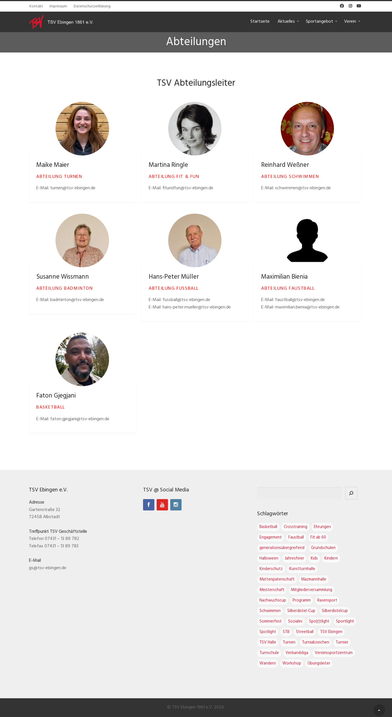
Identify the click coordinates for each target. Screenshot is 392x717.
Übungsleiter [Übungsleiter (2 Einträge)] (324, 663)
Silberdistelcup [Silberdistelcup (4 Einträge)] (340, 611)
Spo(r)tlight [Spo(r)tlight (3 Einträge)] (325, 621)
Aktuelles (286, 21)
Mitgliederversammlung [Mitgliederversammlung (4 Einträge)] (317, 590)
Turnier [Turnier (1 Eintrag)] (347, 642)
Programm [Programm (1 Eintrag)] (307, 600)
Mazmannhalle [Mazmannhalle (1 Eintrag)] (319, 579)
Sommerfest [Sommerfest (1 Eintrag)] (276, 621)
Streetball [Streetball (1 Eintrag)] (310, 632)
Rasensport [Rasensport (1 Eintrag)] (333, 600)
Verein (350, 21)
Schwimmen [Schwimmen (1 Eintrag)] (275, 611)
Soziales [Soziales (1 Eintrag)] (301, 621)
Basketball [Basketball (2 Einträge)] (274, 527)
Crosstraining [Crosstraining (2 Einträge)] (301, 527)
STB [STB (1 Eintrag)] (291, 632)
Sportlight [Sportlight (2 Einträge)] (351, 621)
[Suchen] (357, 493)
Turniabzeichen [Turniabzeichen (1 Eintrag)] (321, 642)
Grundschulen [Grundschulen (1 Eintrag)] (329, 548)
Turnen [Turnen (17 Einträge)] (294, 642)
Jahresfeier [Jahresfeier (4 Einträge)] (300, 558)
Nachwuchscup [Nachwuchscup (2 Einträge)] (278, 600)
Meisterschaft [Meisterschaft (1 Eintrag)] (277, 590)
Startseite (260, 21)
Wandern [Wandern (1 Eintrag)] (273, 663)
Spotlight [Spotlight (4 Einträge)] (273, 632)
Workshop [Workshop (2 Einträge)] (297, 663)
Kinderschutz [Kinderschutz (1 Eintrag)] (276, 569)
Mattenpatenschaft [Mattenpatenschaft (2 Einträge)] (282, 579)
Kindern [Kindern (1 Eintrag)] (337, 558)
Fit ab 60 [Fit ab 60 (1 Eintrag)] (324, 537)
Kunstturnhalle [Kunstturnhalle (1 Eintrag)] (308, 569)
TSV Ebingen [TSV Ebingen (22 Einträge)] (337, 632)
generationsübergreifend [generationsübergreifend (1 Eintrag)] (287, 548)
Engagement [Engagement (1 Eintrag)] (276, 537)
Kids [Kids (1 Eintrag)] (319, 558)
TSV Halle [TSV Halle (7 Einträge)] (273, 642)
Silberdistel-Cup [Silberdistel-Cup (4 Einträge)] (307, 611)
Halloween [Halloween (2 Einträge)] (274, 558)
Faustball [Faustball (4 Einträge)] (302, 537)
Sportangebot (319, 21)
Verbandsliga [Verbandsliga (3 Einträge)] (302, 653)
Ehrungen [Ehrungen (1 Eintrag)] (327, 527)
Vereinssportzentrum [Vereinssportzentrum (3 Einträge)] (339, 653)
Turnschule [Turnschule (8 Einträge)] (275, 653)
